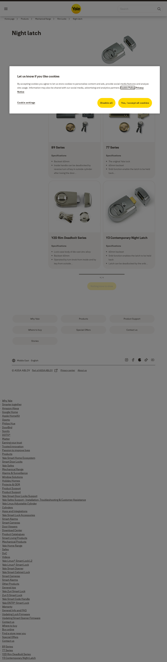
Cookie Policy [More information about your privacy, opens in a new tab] (128, 87)
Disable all (106, 102)
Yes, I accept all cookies (135, 102)
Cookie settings (26, 102)
